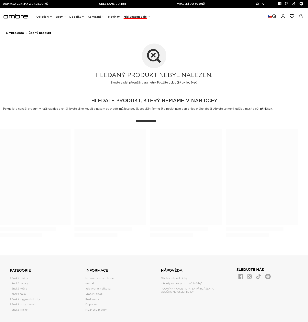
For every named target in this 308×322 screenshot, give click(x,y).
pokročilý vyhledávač (183, 82)
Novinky (114, 17)
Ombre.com (15, 33)
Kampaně (95, 17)
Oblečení (42, 17)
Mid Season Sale (135, 17)
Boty (59, 17)
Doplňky (75, 17)
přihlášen (266, 108)
